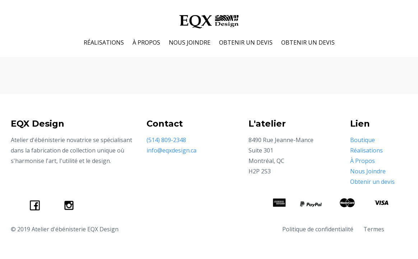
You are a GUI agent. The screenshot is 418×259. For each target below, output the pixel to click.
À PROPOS (146, 42)
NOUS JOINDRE (189, 42)
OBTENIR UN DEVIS (246, 42)
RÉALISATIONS (104, 42)
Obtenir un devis (372, 182)
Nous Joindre (368, 171)
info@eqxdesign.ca (171, 150)
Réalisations (366, 150)
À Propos (362, 161)
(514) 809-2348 (166, 140)
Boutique (362, 140)
